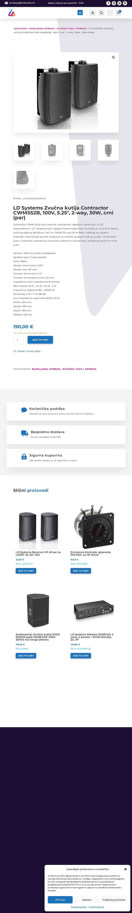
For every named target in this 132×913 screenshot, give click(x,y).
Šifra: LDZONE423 (93, 618)
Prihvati (60, 899)
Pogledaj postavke (113, 899)
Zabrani (86, 899)
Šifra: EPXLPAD (93, 534)
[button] (125, 869)
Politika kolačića (79, 907)
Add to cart (40, 339)
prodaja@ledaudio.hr (22, 2)
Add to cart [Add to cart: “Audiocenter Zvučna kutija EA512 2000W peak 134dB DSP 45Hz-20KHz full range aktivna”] (26, 655)
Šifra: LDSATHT (39, 534)
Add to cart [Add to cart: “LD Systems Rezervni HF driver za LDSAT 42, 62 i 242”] (26, 570)
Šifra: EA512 (39, 618)
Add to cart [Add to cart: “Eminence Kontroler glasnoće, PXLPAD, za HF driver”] (81, 570)
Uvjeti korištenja (96, 907)
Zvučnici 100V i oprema (71, 28)
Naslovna (20, 28)
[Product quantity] (18, 340)
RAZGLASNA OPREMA (41, 28)
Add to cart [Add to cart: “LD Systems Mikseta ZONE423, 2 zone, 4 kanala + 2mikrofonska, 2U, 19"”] (81, 655)
